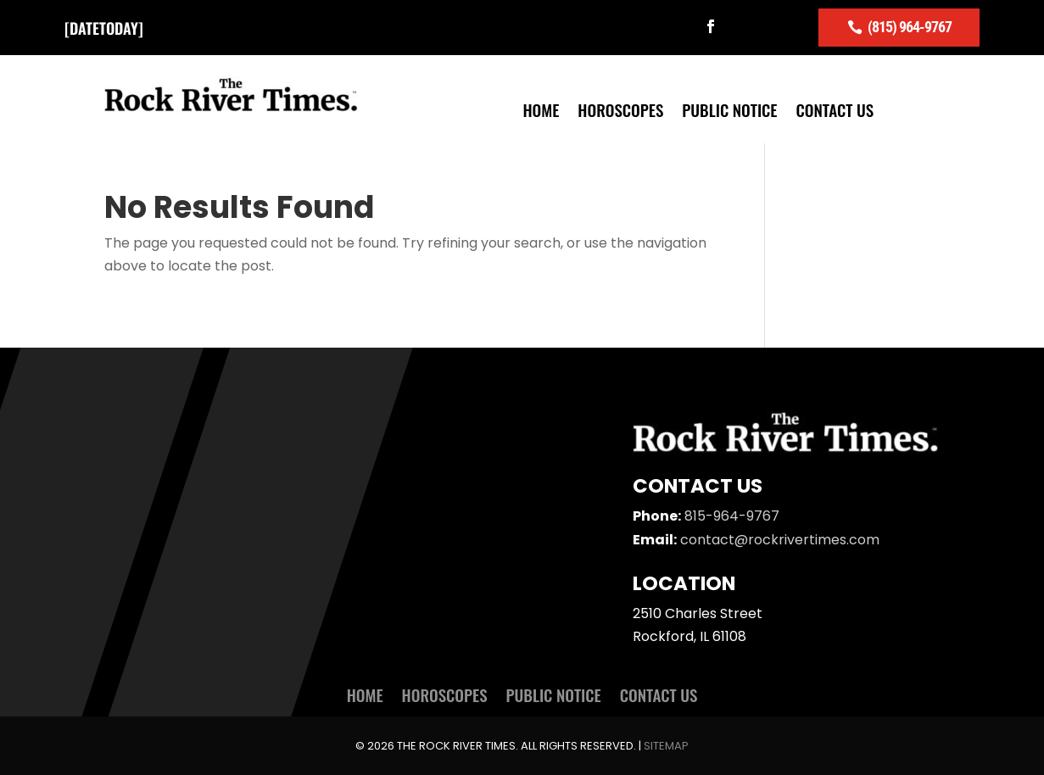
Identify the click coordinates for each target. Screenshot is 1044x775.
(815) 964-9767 (910, 27)
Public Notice (729, 112)
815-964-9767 (731, 516)
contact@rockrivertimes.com (779, 539)
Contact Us (835, 112)
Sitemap (666, 746)
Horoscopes (620, 112)
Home (540, 112)
